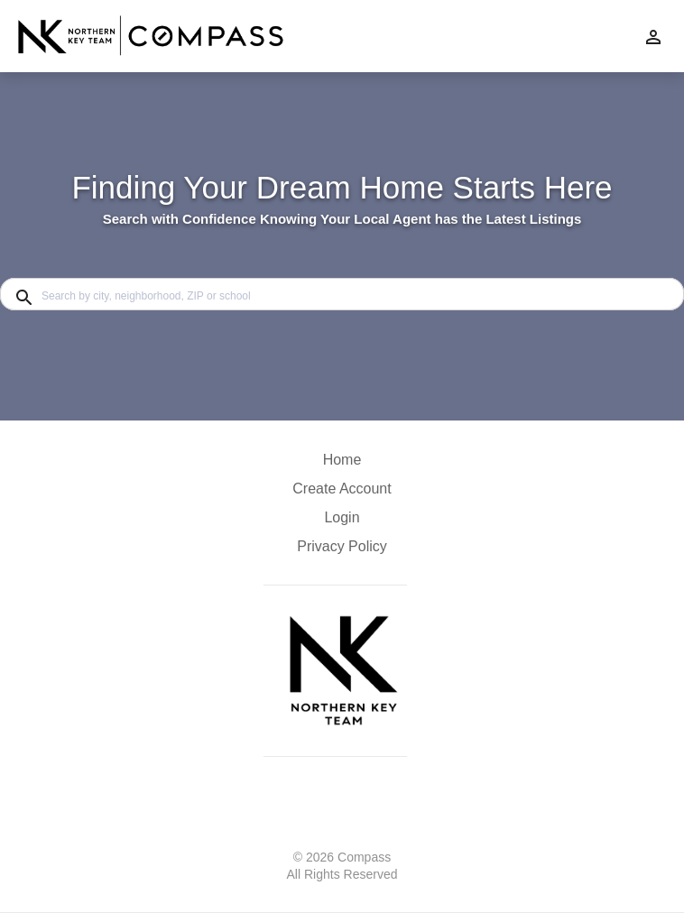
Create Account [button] (341, 488)
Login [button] (341, 517)
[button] (341, 522)
